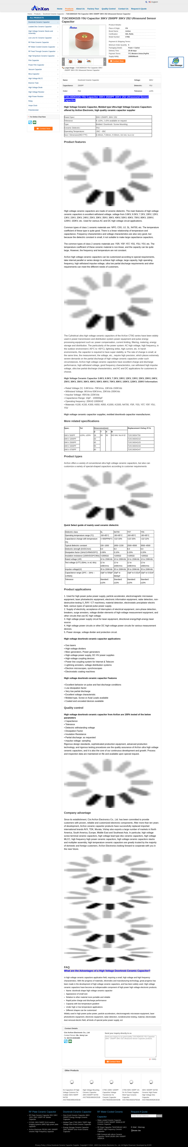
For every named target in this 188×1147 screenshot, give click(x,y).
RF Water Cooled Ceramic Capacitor (41, 47)
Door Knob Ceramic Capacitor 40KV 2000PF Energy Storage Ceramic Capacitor (76, 1117)
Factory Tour (93, 9)
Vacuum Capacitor (35, 69)
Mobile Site (136, 1131)
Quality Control (109, 9)
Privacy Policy (40, 1145)
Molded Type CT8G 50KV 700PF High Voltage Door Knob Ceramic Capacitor (77, 1123)
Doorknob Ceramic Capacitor (53, 14)
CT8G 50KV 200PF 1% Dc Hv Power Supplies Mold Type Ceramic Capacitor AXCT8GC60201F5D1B (131, 1095)
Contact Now (118, 61)
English (155, 2)
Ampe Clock (32, 105)
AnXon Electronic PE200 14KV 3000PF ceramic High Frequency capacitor (43, 1131)
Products (69, 9)
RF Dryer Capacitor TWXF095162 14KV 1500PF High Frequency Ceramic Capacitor (112, 1129)
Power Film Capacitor (36, 65)
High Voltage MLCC (35, 78)
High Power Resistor (35, 96)
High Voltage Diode (35, 87)
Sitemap (141, 1127)
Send (159, 1116)
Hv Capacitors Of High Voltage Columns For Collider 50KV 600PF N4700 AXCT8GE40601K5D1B (71, 1095)
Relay (30, 101)
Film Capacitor (33, 60)
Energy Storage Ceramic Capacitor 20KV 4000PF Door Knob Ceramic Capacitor (76, 1129)
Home (59, 9)
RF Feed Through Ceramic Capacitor (41, 51)
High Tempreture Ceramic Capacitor (41, 56)
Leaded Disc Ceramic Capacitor (40, 27)
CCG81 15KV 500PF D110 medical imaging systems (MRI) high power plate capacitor (43, 1124)
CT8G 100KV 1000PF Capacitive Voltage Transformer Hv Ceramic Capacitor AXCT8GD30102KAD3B (111, 1095)
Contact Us (123, 9)
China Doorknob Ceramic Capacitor (60, 1145)
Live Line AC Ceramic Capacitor (40, 38)
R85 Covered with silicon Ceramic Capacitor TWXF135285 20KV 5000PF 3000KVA (111, 1136)
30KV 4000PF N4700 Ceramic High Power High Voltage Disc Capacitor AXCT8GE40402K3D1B (151, 1095)
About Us (80, 9)
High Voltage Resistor (36, 92)
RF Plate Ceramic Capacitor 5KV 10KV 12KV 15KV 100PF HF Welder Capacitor (43, 1117)
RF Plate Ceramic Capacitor (38, 42)
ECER (149, 1145)
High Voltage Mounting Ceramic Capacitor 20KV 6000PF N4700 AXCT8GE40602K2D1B (91, 1093)
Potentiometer (33, 110)
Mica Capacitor (33, 74)
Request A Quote (139, 9)
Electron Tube (33, 83)
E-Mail (134, 1127)
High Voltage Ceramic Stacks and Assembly (40, 32)
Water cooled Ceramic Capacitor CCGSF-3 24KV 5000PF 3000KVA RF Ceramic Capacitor (111, 1122)
